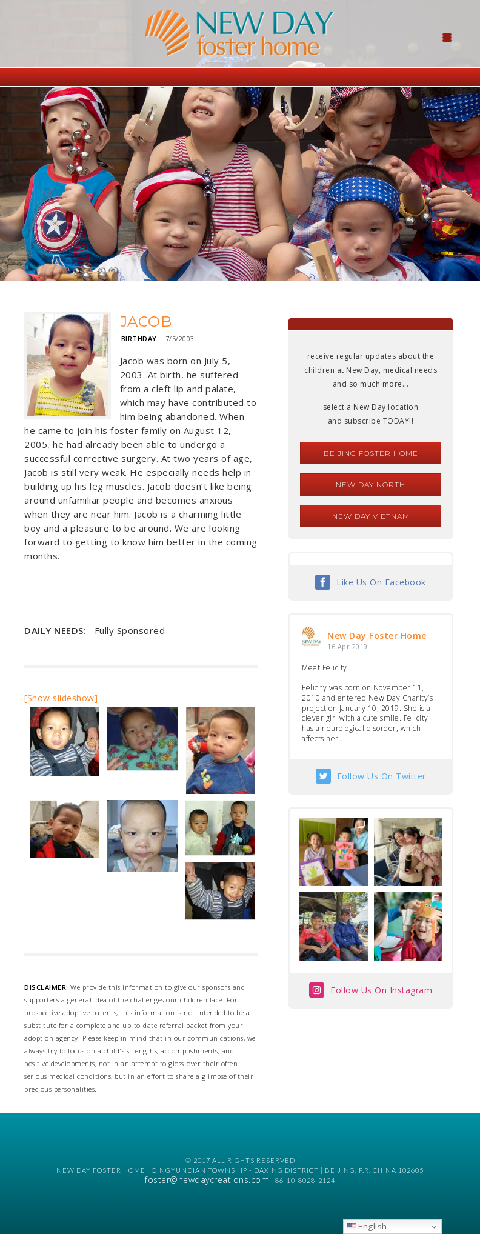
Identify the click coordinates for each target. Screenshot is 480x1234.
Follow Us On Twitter (381, 776)
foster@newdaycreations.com (207, 1180)
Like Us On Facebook (381, 582)
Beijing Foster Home (371, 453)
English (367, 1226)
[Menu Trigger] (447, 36)
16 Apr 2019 (347, 646)
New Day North (370, 484)
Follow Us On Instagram (381, 990)
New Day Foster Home (377, 635)
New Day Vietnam (371, 516)
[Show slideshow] (61, 698)
